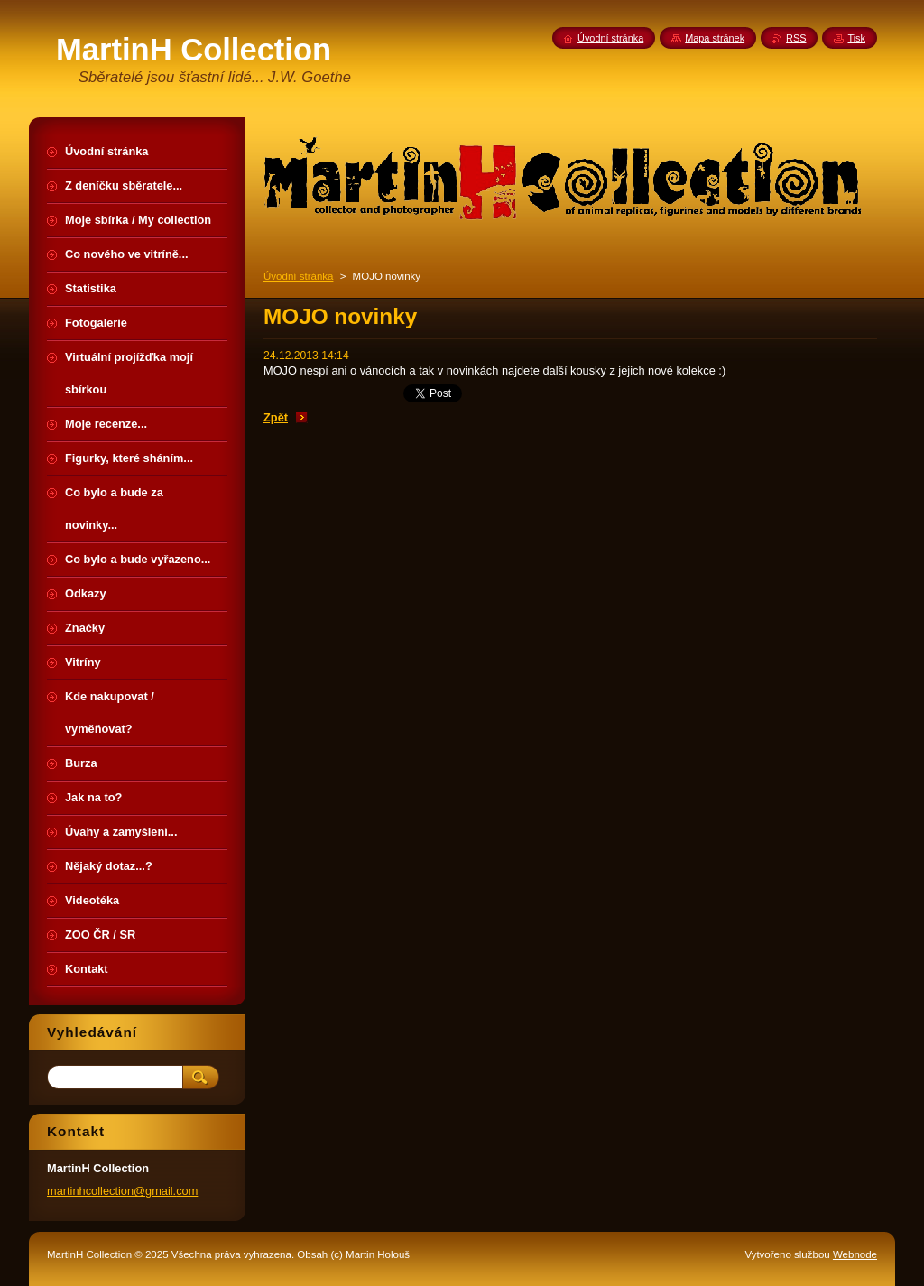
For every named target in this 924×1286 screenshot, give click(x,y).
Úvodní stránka (298, 276)
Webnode (855, 1254)
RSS (796, 37)
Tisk (856, 37)
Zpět (275, 417)
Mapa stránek (714, 37)
